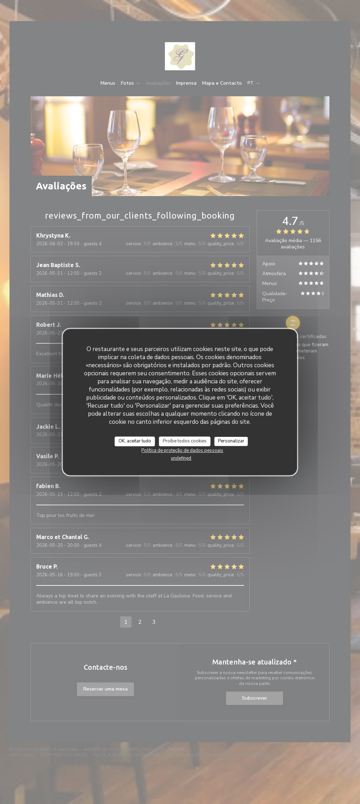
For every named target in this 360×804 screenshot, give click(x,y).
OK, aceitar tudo (134, 441)
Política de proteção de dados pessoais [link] (182, 450)
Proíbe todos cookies (185, 441)
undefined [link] (181, 458)
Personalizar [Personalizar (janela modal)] (231, 441)
